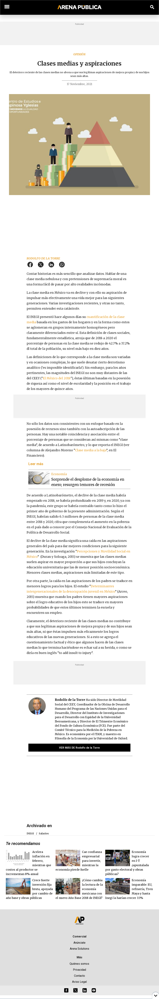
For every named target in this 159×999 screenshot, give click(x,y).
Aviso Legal (79, 981)
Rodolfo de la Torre (43, 258)
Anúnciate (79, 942)
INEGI (30, 833)
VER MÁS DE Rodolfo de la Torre (79, 747)
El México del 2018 (57, 378)
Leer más (35, 464)
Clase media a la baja (90, 450)
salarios (44, 833)
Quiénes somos (79, 963)
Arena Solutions (79, 948)
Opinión (79, 54)
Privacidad (79, 969)
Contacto (79, 975)
